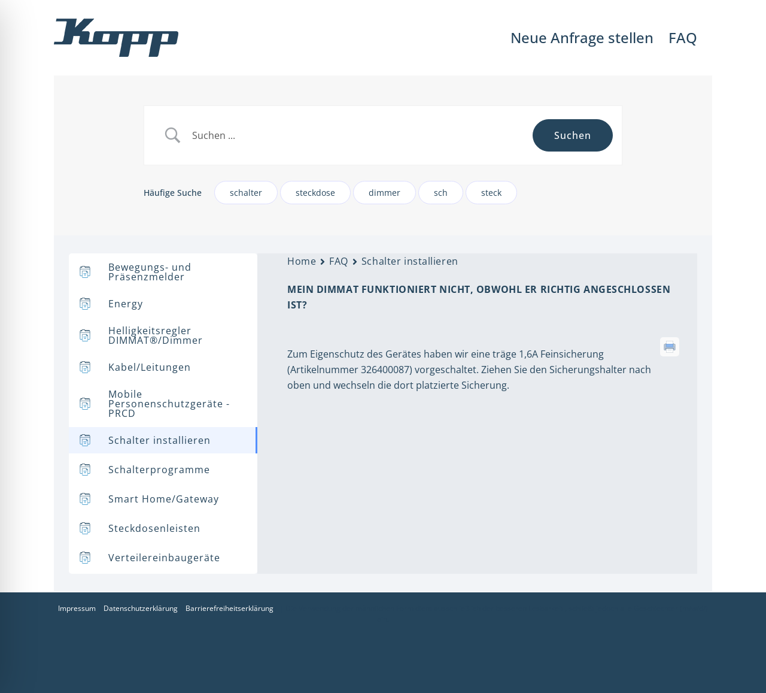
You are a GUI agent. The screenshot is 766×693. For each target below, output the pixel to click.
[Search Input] (358, 135)
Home (301, 261)
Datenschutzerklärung (141, 608)
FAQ (338, 261)
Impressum (77, 608)
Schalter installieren (409, 261)
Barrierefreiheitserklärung (229, 608)
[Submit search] (573, 135)
